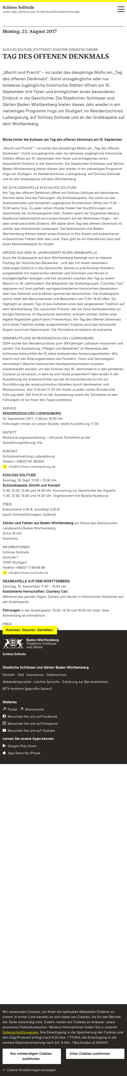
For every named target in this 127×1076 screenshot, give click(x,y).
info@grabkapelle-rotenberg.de (34, 686)
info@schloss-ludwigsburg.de (32, 467)
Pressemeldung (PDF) (23, 749)
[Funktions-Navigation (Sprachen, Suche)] (121, 9)
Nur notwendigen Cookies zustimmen (31, 1056)
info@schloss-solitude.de (28, 573)
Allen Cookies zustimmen (89, 1054)
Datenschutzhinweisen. (21, 1032)
